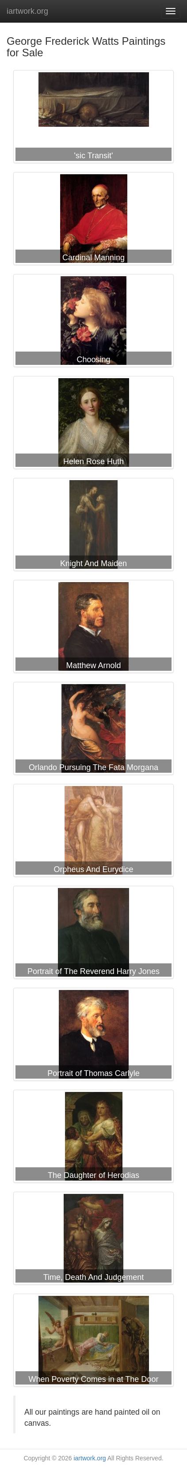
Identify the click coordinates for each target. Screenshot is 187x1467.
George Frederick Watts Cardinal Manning (93, 220)
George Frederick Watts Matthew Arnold (93, 628)
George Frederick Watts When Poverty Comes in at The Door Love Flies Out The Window (93, 1342)
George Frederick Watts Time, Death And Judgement (93, 1240)
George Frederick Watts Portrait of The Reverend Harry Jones (93, 934)
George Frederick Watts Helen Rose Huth (93, 424)
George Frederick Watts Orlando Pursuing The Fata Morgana (93, 730)
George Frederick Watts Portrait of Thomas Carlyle (93, 1036)
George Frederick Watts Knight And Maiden (93, 526)
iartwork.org (27, 11)
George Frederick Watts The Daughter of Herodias (93, 1138)
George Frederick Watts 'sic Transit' (93, 118)
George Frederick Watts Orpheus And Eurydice (93, 832)
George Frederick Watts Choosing (93, 322)
